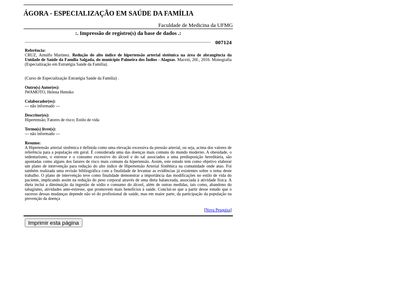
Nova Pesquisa (217, 209)
